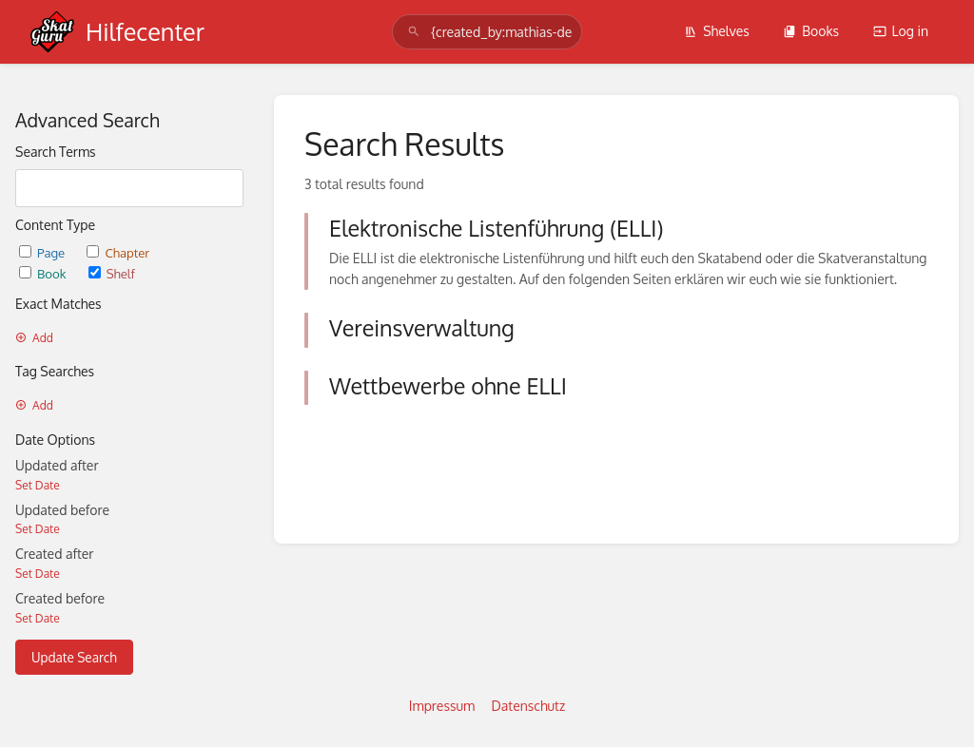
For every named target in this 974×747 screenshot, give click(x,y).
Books (811, 31)
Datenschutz (529, 706)
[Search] (413, 32)
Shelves (717, 31)
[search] (487, 31)
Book (44, 273)
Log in (900, 31)
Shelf (111, 273)
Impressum (442, 706)
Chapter (118, 252)
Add (34, 338)
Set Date (37, 485)
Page (43, 252)
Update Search (74, 657)
